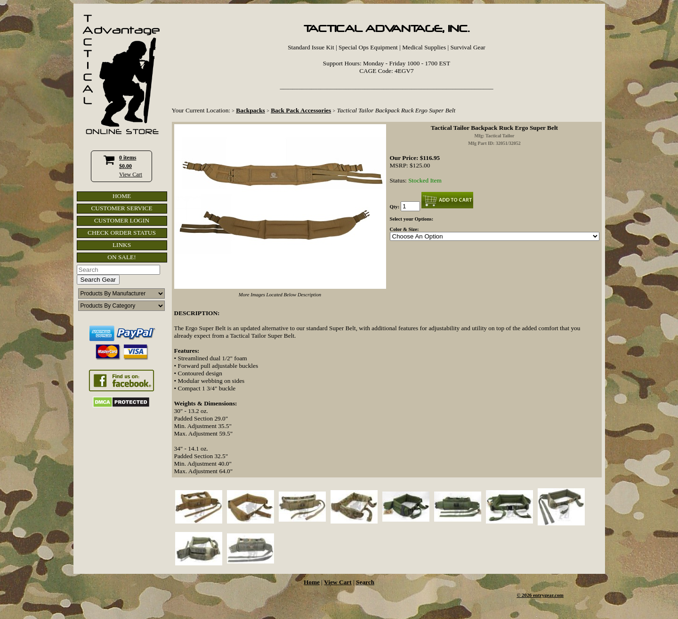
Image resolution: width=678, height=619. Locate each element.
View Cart (130, 174)
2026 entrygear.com (543, 595)
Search (365, 582)
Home (312, 582)
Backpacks (250, 110)
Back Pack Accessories (301, 110)
